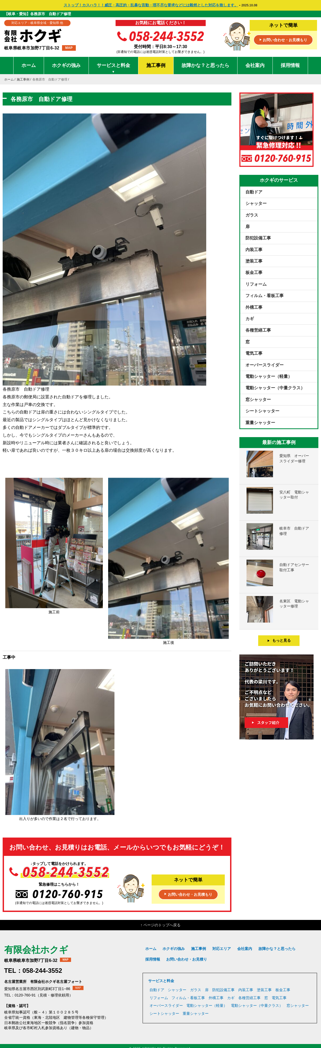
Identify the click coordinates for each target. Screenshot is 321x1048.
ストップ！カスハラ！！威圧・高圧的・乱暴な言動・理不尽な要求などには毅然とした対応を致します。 (151, 5)
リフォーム (256, 284)
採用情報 (290, 65)
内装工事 (253, 249)
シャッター (256, 203)
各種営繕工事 (258, 330)
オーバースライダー (264, 365)
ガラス (251, 215)
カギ (249, 318)
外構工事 (253, 307)
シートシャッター (262, 411)
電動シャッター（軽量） (268, 376)
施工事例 (155, 65)
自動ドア (253, 192)
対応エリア (221, 948)
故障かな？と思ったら (205, 65)
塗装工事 (253, 261)
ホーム (28, 65)
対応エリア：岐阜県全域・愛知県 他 (37, 23)
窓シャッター (258, 399)
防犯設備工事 (258, 238)
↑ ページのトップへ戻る (160, 925)
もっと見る (279, 640)
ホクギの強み (66, 65)
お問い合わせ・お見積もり (283, 40)
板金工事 (253, 272)
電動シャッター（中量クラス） (275, 388)
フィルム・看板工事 (264, 295)
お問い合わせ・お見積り (186, 959)
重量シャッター (260, 422)
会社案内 (255, 65)
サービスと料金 (113, 68)
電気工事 (253, 353)
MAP (69, 48)
